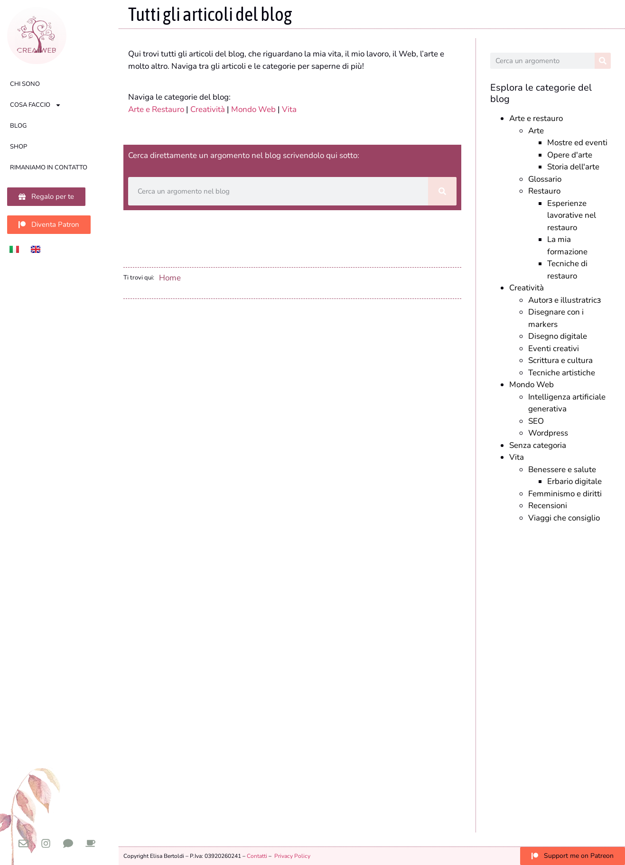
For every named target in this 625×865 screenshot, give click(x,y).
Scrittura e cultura (560, 360)
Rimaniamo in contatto (48, 167)
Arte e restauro (536, 118)
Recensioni (547, 505)
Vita (289, 109)
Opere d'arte (569, 154)
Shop (18, 146)
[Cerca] (442, 191)
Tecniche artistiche (561, 372)
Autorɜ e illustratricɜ (564, 300)
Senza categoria (537, 445)
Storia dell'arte (573, 166)
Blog (18, 125)
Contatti (257, 856)
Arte (536, 130)
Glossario (544, 179)
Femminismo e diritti (565, 493)
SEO (536, 421)
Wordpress (548, 433)
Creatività (207, 109)
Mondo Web (253, 109)
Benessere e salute (562, 469)
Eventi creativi (553, 348)
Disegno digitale (557, 336)
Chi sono (25, 84)
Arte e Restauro (156, 109)
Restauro (544, 191)
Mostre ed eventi (577, 142)
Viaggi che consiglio (564, 517)
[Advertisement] (550, 675)
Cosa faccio (35, 105)
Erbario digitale (574, 481)
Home (170, 277)
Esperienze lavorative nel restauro (571, 215)
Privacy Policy (292, 856)
